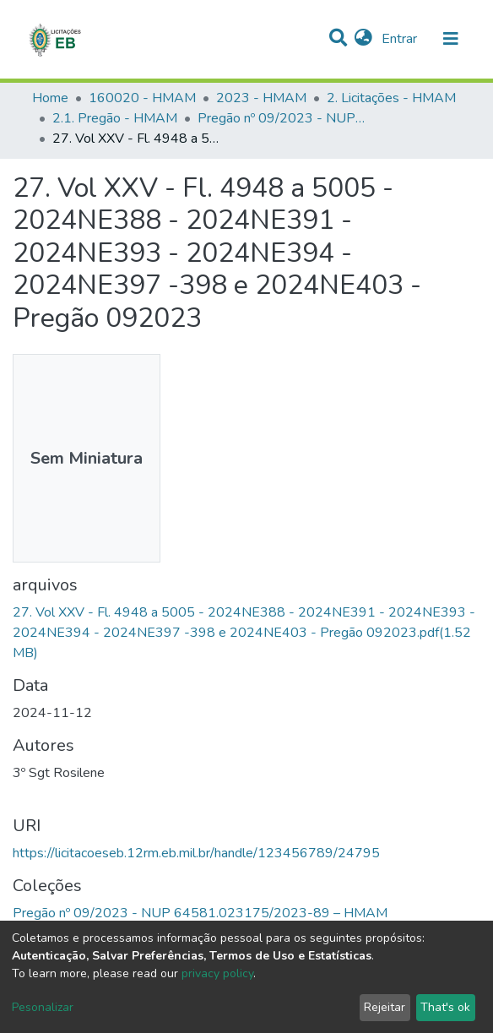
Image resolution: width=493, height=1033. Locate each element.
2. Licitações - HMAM (391, 98)
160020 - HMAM (142, 98)
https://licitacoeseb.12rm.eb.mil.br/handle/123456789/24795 (196, 853)
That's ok (445, 1007)
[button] (363, 39)
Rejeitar (384, 1007)
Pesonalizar (42, 1007)
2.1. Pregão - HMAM (114, 118)
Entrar (401, 39)
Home (50, 98)
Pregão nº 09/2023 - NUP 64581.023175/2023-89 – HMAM (282, 118)
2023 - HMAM (261, 98)
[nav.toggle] (450, 39)
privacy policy (217, 973)
